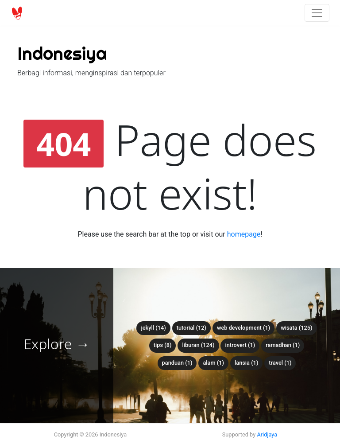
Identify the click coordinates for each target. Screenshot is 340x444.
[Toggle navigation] (317, 13)
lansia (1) (246, 362)
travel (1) (280, 362)
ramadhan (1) (283, 345)
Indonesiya (62, 53)
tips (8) (163, 345)
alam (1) (213, 362)
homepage (244, 234)
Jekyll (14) (153, 327)
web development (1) (243, 327)
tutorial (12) (191, 327)
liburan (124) (198, 345)
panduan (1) (177, 362)
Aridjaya (267, 434)
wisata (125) (296, 327)
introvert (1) (240, 345)
